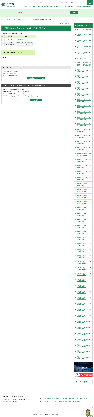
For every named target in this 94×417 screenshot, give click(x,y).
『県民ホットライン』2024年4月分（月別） (84, 226)
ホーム (3, 19)
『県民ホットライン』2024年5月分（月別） (84, 232)
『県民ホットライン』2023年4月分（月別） (84, 148)
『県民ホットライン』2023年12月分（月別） (84, 202)
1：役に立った (8, 91)
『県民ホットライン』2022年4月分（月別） (84, 76)
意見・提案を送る (81, 58)
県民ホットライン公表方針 (84, 29)
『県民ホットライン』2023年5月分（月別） (84, 160)
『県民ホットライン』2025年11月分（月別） (84, 340)
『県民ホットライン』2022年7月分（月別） (84, 94)
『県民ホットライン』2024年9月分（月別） (84, 256)
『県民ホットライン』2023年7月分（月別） (84, 172)
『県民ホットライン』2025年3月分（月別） (84, 292)
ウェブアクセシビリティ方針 (60, 399)
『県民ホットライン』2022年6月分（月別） (84, 88)
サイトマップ (84, 399)
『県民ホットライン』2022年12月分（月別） (84, 124)
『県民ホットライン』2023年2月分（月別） (84, 136)
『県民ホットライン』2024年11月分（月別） (84, 268)
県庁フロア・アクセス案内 (65, 402)
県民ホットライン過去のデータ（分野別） (84, 53)
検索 (90, 3)
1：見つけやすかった (9, 96)
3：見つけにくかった (32, 96)
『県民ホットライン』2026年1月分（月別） (84, 351)
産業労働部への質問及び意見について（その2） (84, 154)
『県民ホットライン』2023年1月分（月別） (84, 130)
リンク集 (44, 402)
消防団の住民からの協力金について (39, 42)
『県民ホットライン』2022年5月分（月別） (84, 82)
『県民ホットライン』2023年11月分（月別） (84, 196)
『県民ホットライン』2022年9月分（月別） (84, 106)
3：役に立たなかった (28, 91)
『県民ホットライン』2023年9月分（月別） (84, 184)
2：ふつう (17, 91)
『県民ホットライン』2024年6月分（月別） (84, 238)
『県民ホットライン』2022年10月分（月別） (84, 112)
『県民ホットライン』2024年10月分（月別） (84, 262)
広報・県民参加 (17, 19)
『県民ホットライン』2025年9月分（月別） (84, 328)
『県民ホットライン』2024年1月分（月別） (84, 208)
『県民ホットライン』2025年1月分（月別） (84, 280)
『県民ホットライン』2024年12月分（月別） (84, 274)
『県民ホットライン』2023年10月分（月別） (84, 190)
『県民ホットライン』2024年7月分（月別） (84, 244)
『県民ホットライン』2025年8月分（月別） (84, 322)
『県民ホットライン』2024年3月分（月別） (84, 220)
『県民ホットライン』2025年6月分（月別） (84, 310)
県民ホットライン (26, 19)
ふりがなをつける (53, 2)
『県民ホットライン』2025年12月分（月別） (84, 345)
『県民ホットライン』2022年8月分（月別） (84, 100)
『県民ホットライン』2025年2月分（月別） (84, 286)
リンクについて (52, 402)
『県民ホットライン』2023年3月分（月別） (84, 142)
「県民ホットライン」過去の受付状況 (84, 35)
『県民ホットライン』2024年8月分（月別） (84, 250)
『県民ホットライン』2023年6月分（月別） (84, 166)
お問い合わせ (77, 402)
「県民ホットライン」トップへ (14, 52)
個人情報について (74, 399)
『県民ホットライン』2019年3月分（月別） (84, 70)
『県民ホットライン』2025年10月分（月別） (84, 334)
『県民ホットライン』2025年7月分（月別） (84, 316)
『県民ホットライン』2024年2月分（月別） (84, 214)
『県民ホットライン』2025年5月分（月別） (84, 304)
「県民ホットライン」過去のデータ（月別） (84, 41)
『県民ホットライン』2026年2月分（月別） (84, 357)
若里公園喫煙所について (36, 39)
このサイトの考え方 (46, 399)
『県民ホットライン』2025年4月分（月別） (84, 298)
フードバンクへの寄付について (38, 45)
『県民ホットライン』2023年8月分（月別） (84, 178)
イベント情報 (82, 382)
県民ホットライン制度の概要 (84, 47)
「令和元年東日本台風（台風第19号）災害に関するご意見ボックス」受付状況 (84, 64)
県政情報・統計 (9, 19)
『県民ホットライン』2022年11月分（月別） (84, 118)
